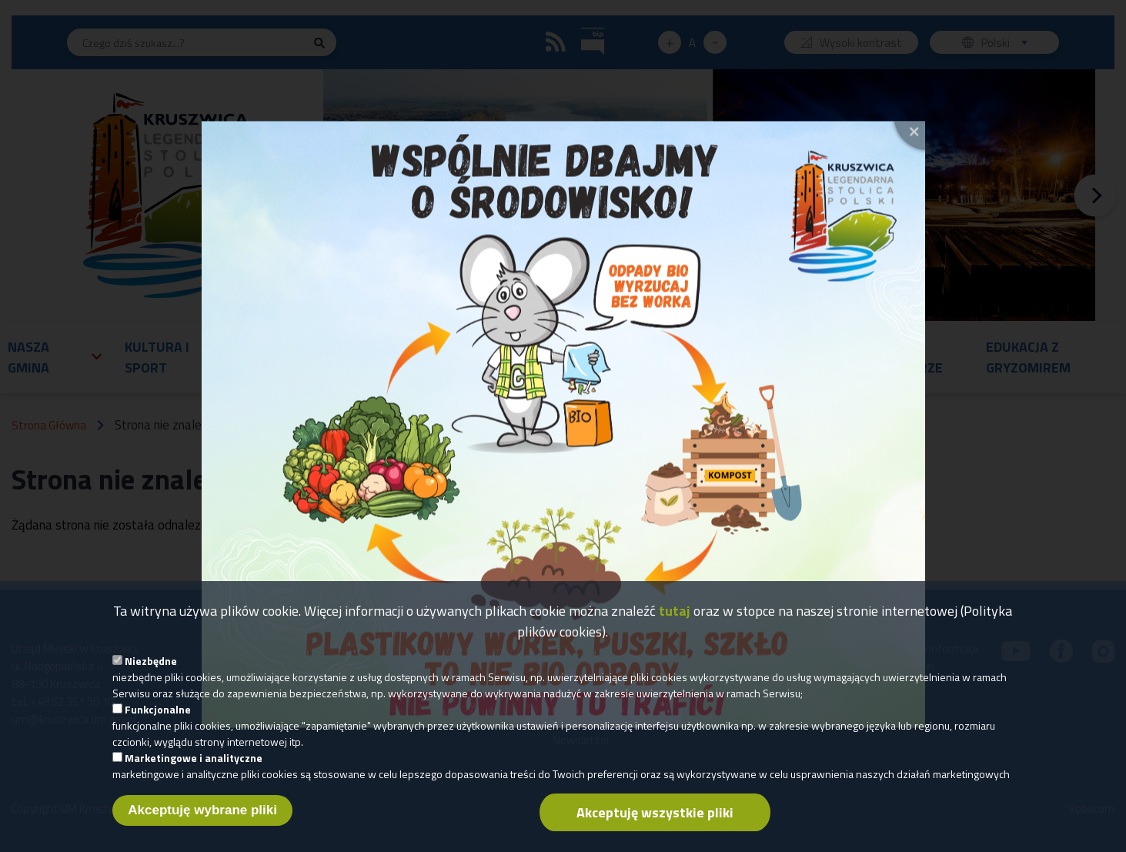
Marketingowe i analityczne (193, 768)
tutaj (674, 621)
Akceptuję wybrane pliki (202, 821)
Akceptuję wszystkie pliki (654, 823)
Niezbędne (151, 671)
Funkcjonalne (158, 720)
